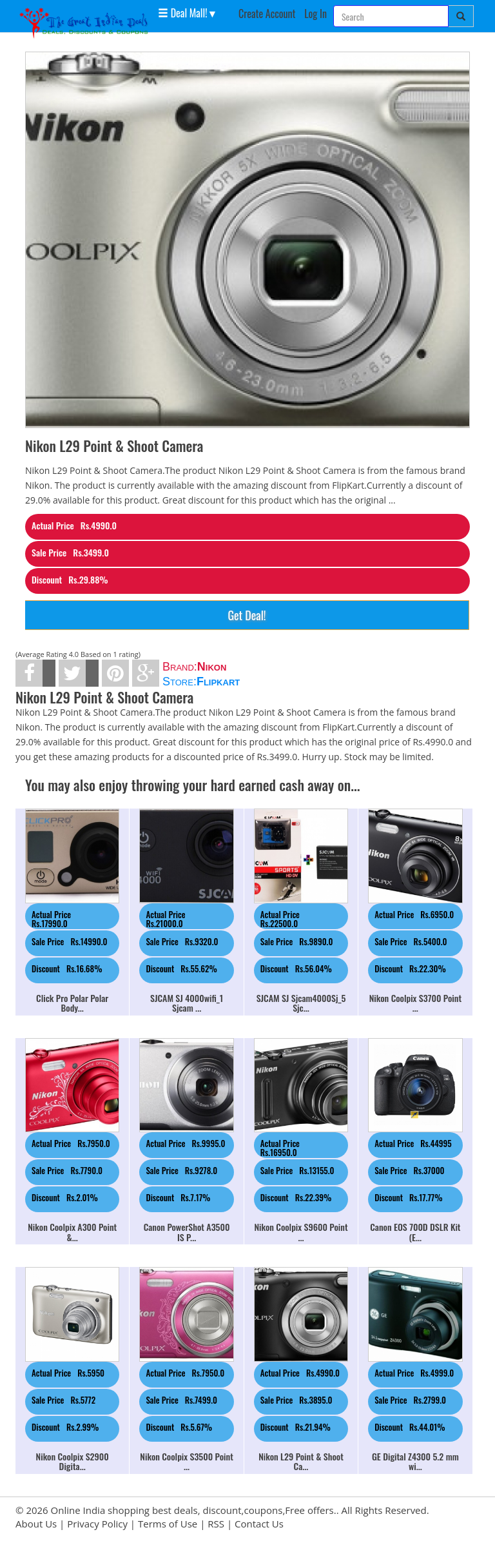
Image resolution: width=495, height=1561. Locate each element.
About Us (36, 1523)
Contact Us (259, 1523)
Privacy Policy (97, 1523)
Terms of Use (167, 1523)
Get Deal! (247, 615)
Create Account (267, 13)
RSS (216, 1523)
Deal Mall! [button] (182, 12)
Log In (315, 13)
